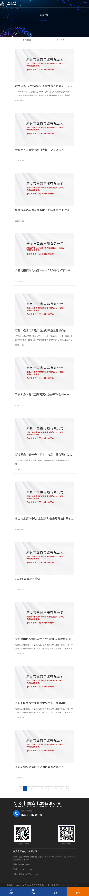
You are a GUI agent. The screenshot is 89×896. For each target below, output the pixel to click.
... (51, 789)
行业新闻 (60, 40)
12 (61, 789)
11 (56, 789)
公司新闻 (27, 40)
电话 (56, 891)
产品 (33, 891)
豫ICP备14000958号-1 (72, 885)
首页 (11, 891)
